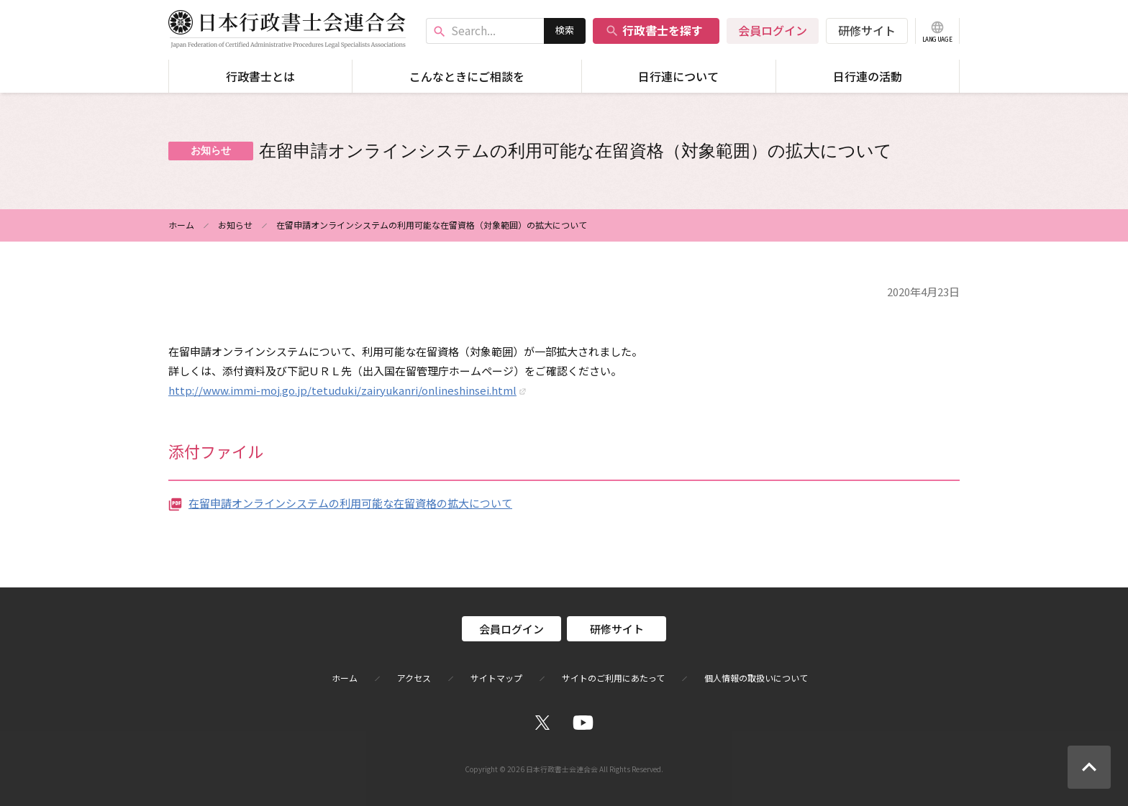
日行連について (678, 76)
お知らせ (235, 225)
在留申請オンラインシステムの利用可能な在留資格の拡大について (350, 502)
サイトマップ (496, 678)
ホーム (181, 225)
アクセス (414, 678)
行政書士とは (260, 76)
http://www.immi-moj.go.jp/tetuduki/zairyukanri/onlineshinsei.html (342, 390)
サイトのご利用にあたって (613, 678)
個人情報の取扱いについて (756, 678)
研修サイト (867, 30)
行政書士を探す (654, 30)
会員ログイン (772, 30)
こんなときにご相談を (466, 76)
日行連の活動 (867, 76)
